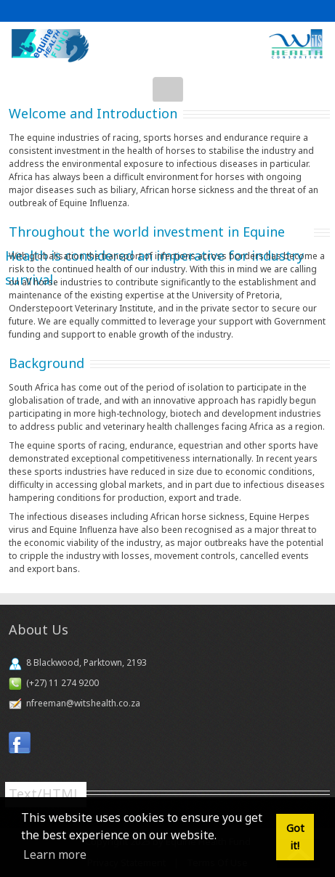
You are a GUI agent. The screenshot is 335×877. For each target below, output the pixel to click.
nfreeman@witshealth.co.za (83, 703)
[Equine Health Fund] (167, 44)
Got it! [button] (295, 836)
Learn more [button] (54, 854)
